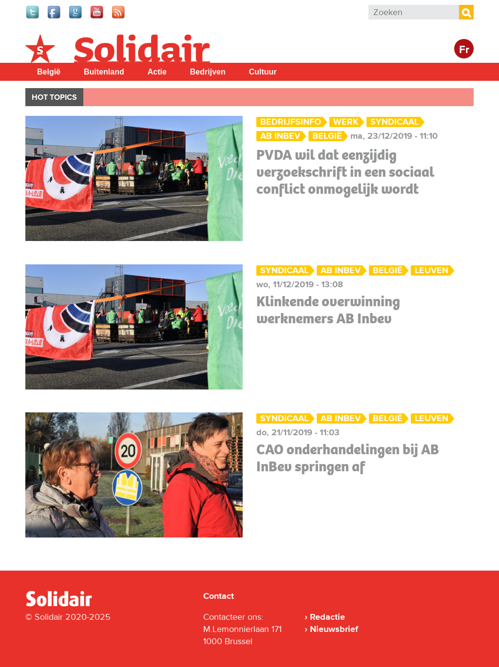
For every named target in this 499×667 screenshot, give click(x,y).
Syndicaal (394, 122)
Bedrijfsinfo (290, 122)
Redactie (327, 616)
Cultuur (263, 72)
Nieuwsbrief (334, 629)
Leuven (431, 270)
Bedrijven (208, 72)
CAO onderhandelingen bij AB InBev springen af (347, 458)
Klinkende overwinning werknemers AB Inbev (328, 310)
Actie (157, 72)
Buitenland (104, 72)
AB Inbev (280, 136)
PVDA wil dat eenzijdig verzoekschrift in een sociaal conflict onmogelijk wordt (345, 172)
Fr (464, 49)
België (48, 72)
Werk (345, 122)
